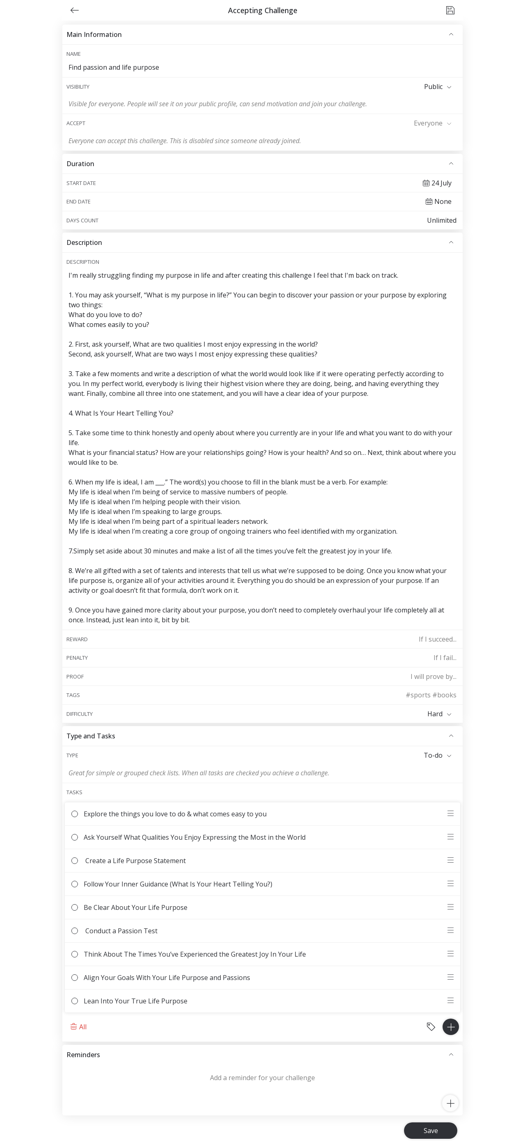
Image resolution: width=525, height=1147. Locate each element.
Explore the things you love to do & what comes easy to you (258, 814)
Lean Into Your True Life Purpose (258, 1001)
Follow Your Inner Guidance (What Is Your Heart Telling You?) (258, 884)
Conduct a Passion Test (258, 931)
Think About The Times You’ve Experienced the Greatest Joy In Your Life (258, 954)
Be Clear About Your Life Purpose (258, 907)
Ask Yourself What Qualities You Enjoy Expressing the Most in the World (258, 837)
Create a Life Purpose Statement (258, 860)
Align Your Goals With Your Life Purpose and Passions (258, 977)
